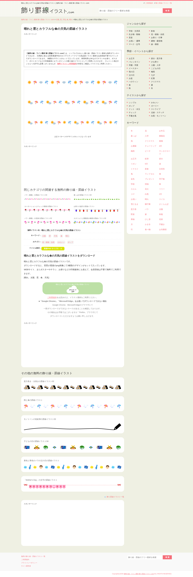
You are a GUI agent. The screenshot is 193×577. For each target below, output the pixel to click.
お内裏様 (163, 229)
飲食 (153, 31)
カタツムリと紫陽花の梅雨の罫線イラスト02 (90, 218)
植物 (161, 141)
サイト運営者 (26, 566)
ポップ (70, 242)
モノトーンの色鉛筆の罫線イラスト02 (40, 419)
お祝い (133, 199)
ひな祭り (155, 62)
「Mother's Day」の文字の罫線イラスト (40, 480)
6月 (146, 164)
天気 (64, 20)
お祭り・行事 (156, 37)
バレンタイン (134, 62)
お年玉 (162, 131)
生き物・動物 (134, 34)
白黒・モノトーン (158, 116)
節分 (161, 159)
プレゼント (149, 179)
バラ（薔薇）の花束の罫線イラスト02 (38, 218)
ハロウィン (133, 82)
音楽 (131, 37)
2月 (160, 194)
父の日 (131, 75)
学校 (133, 184)
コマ (133, 194)
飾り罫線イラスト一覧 (164, 3)
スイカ (162, 199)
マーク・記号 (134, 44)
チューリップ (150, 146)
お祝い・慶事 (134, 41)
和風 (161, 214)
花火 (147, 189)
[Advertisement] (72, 42)
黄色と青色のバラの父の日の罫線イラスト (42, 460)
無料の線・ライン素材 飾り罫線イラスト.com (37, 20)
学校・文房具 (134, 31)
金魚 (133, 179)
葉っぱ (133, 136)
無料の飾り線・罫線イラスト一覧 (33, 556)
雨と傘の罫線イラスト (33, 400)
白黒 (147, 194)
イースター (133, 68)
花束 (161, 219)
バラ (147, 209)
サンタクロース (164, 152)
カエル (133, 189)
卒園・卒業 (133, 65)
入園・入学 (155, 65)
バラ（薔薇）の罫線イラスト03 (35, 195)
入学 (147, 136)
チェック (132, 112)
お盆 (131, 78)
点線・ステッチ (157, 112)
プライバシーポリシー (29, 563)
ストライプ (155, 109)
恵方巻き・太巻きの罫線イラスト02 (39, 381)
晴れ (70, 20)
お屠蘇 (133, 146)
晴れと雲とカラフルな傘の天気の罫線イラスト (73, 284)
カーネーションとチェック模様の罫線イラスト (41, 206)
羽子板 (162, 179)
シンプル (132, 102)
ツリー (162, 189)
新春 (147, 169)
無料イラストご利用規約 (66, 64)
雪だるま (134, 204)
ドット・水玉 (134, 109)
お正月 (131, 58)
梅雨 (153, 72)
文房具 (162, 169)
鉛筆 (147, 159)
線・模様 (155, 44)
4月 (160, 146)
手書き (162, 224)
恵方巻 (133, 209)
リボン (133, 164)
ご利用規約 (149, 3)
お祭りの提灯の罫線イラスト (84, 206)
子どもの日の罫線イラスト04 (36, 441)
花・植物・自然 (48, 242)
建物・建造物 (156, 41)
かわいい (61, 242)
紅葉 (153, 78)
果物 (133, 219)
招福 (147, 184)
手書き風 (132, 116)
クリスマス (155, 82)
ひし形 (148, 219)
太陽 (57, 20)
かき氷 (148, 224)
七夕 (153, 75)
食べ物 (148, 229)
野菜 (133, 214)
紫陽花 (162, 136)
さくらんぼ (163, 204)
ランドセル (149, 174)
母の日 (131, 72)
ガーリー (155, 106)
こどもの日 (155, 68)
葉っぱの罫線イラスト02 (83, 195)
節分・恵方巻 (156, 58)
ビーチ (148, 151)
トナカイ (134, 169)
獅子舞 (148, 204)
